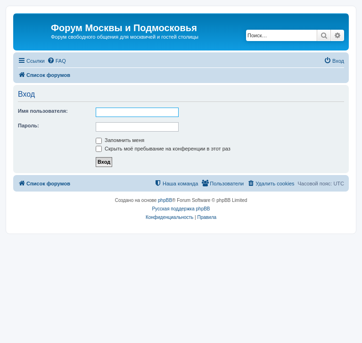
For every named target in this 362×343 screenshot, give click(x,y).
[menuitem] (56, 61)
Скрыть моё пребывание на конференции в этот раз (163, 148)
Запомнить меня (120, 140)
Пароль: (28, 125)
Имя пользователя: (43, 111)
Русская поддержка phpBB (181, 208)
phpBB (165, 200)
